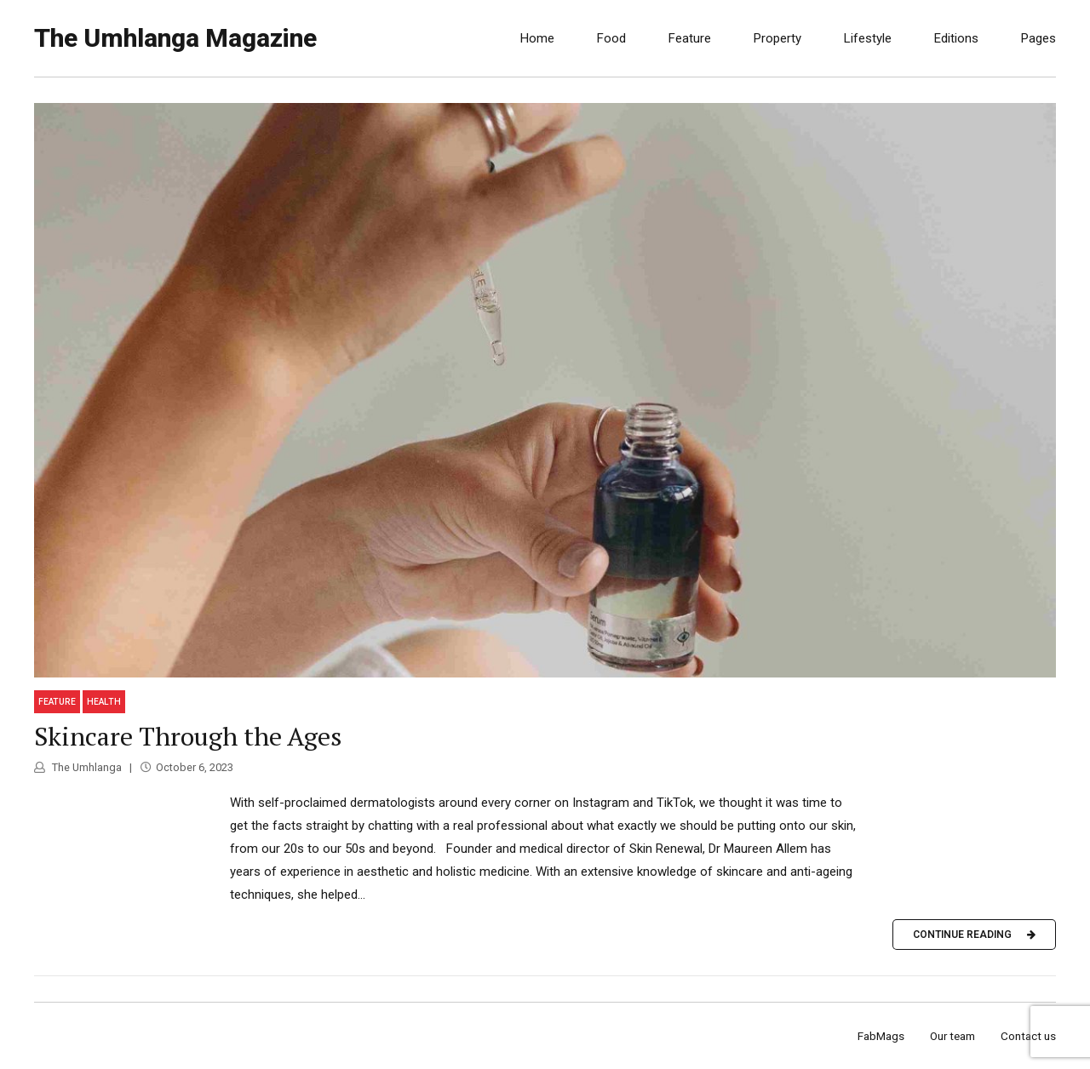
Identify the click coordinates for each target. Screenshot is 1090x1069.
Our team (952, 1036)
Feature (689, 38)
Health (104, 701)
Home (537, 38)
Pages (1038, 38)
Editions (956, 38)
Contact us (1028, 1036)
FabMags (881, 1036)
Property (777, 38)
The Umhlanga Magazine (175, 38)
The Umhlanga (85, 767)
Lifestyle (868, 38)
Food (611, 38)
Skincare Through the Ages (187, 736)
